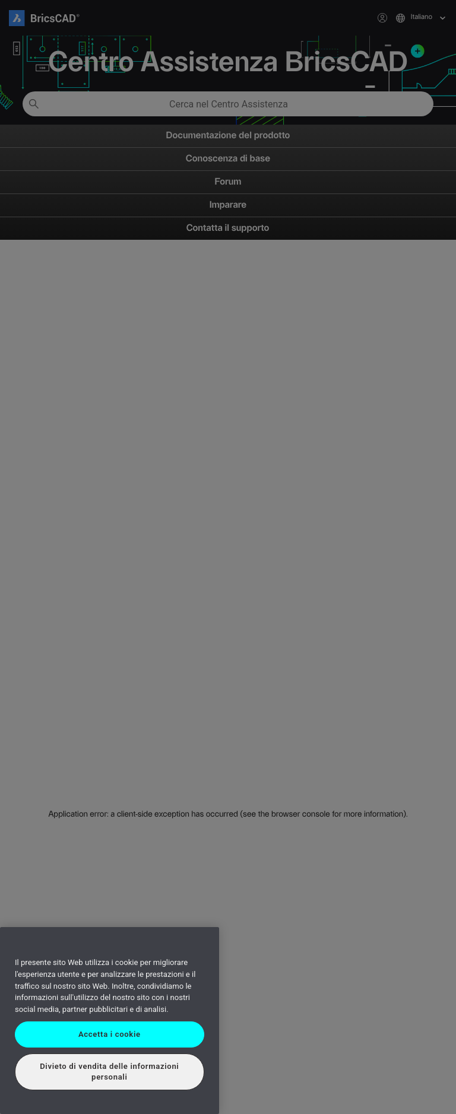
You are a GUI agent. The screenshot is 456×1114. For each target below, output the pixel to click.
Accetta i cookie (109, 1034)
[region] (109, 1020)
